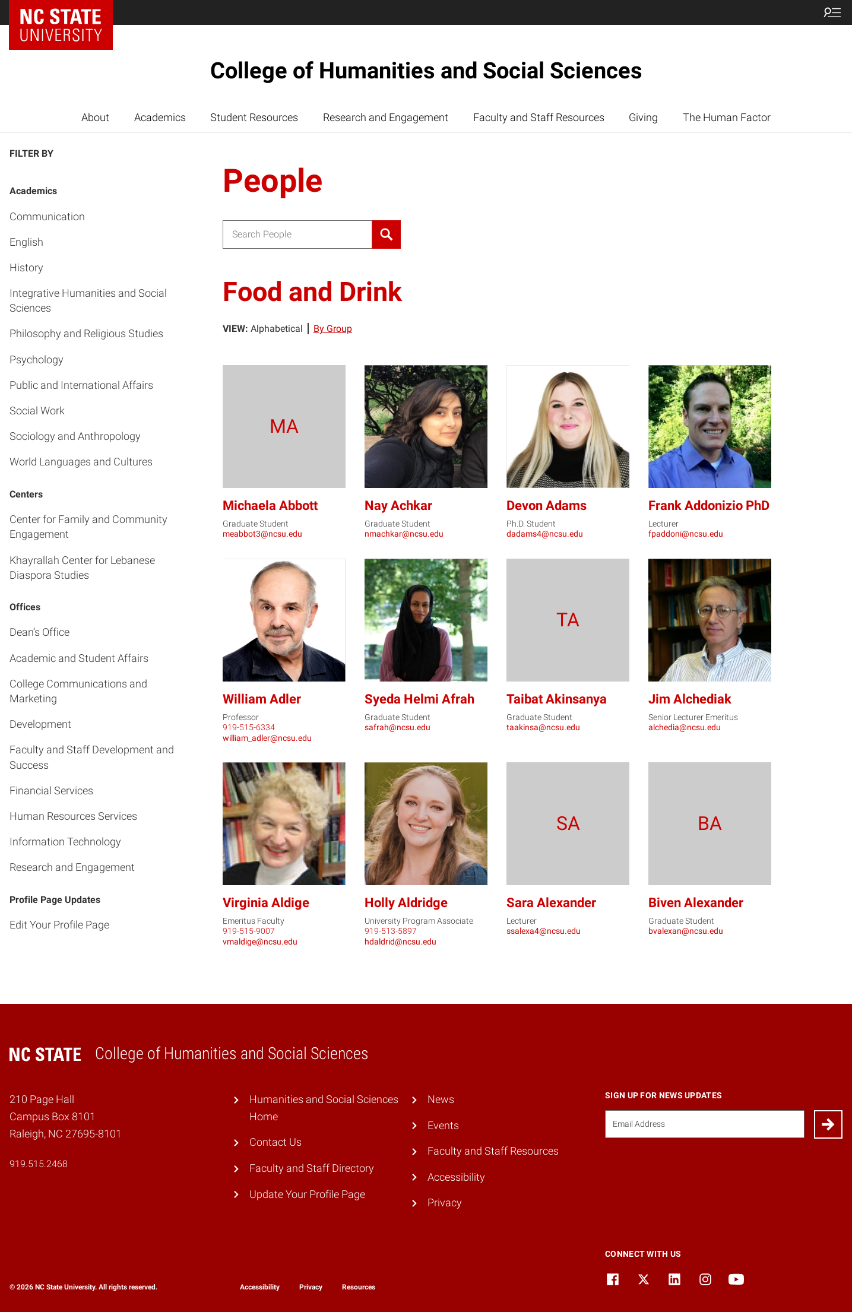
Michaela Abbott (270, 505)
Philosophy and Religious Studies (86, 333)
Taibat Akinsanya (556, 699)
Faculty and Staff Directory (311, 1168)
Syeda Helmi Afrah (419, 699)
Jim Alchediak (689, 699)
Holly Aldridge (406, 902)
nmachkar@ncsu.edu (404, 533)
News (440, 1099)
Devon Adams (546, 505)
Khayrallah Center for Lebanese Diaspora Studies (82, 567)
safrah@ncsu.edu (397, 727)
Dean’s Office (39, 632)
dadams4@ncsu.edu (544, 533)
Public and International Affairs (81, 385)
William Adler (262, 699)
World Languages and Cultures (81, 461)
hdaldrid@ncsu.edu (400, 941)
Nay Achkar (398, 505)
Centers (26, 494)
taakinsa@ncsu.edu (543, 727)
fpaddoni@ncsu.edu (685, 533)
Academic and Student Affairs (78, 658)
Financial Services (51, 790)
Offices (24, 607)
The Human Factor (727, 117)
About (95, 117)
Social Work (37, 410)
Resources (358, 1287)
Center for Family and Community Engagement (88, 526)
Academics (160, 117)
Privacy (444, 1202)
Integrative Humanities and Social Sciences (88, 300)
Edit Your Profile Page (59, 924)
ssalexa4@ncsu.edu (543, 931)
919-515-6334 (249, 727)
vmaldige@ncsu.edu (260, 941)
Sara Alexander (551, 902)
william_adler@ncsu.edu (267, 738)
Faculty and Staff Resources (538, 117)
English (26, 242)
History (26, 267)
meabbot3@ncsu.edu (262, 533)
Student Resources (254, 117)
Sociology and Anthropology (75, 436)
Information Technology (65, 841)
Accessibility (456, 1177)
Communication (47, 216)
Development (40, 724)
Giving (643, 117)
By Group (332, 328)
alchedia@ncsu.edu (684, 727)
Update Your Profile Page (307, 1194)
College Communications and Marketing (78, 691)
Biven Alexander (695, 902)
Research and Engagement (385, 117)
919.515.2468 (38, 1164)
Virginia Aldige (266, 902)
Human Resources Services (73, 816)
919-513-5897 (391, 931)
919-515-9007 (249, 931)
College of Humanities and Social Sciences (426, 71)
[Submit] (828, 1124)
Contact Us (275, 1142)
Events (443, 1125)
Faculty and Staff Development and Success (91, 757)
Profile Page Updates (54, 899)
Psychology (36, 359)
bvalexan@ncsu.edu (685, 931)
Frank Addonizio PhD (708, 505)
